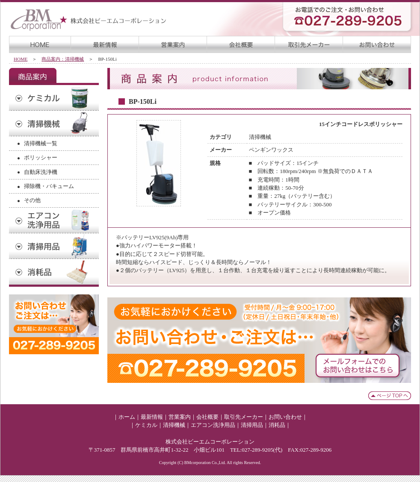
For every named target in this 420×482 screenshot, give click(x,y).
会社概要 (207, 417)
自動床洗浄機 (40, 172)
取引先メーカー (243, 417)
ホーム (126, 417)
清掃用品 (252, 425)
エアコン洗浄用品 (213, 425)
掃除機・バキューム (49, 186)
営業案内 (180, 417)
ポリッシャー (40, 157)
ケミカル (146, 425)
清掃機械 (174, 425)
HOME (20, 59)
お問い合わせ (285, 417)
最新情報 (152, 417)
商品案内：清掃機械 (62, 59)
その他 (32, 200)
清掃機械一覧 (40, 143)
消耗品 (277, 425)
